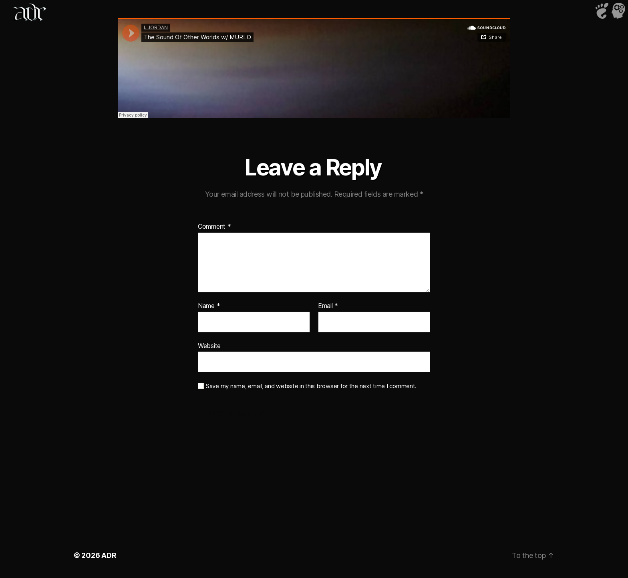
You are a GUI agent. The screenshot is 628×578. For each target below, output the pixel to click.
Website (209, 346)
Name (209, 306)
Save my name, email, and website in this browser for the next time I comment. (311, 386)
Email (328, 306)
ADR (108, 555)
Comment (214, 226)
